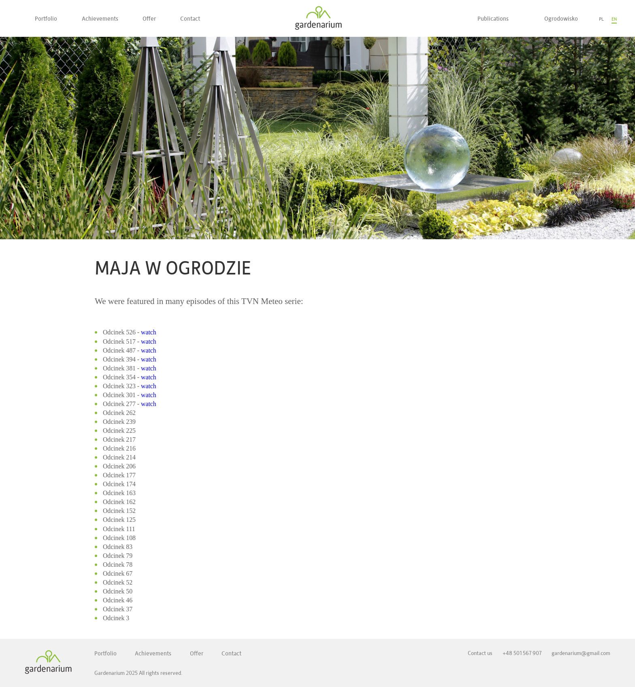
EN (614, 19)
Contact (190, 18)
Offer (149, 18)
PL (601, 19)
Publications (493, 18)
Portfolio (46, 18)
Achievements (100, 18)
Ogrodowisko (561, 18)
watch (148, 332)
